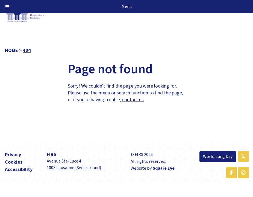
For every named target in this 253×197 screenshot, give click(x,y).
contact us (133, 99)
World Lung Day (218, 156)
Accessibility (19, 169)
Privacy (13, 154)
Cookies (13, 162)
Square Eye (164, 168)
